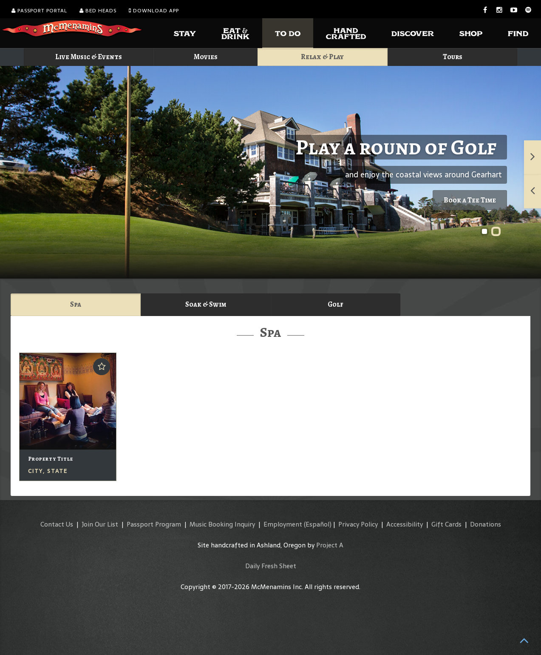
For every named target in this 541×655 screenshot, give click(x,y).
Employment (282, 524)
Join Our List (100, 524)
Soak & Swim (205, 304)
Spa (75, 304)
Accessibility (404, 524)
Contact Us (56, 524)
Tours (452, 57)
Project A (329, 545)
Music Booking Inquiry (222, 524)
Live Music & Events (88, 57)
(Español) (317, 524)
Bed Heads (97, 10)
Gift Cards (446, 524)
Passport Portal (39, 10)
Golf (335, 304)
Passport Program (154, 524)
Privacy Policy (358, 524)
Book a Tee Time (470, 200)
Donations (485, 524)
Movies (206, 57)
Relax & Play (322, 57)
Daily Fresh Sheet (270, 566)
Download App (154, 10)
